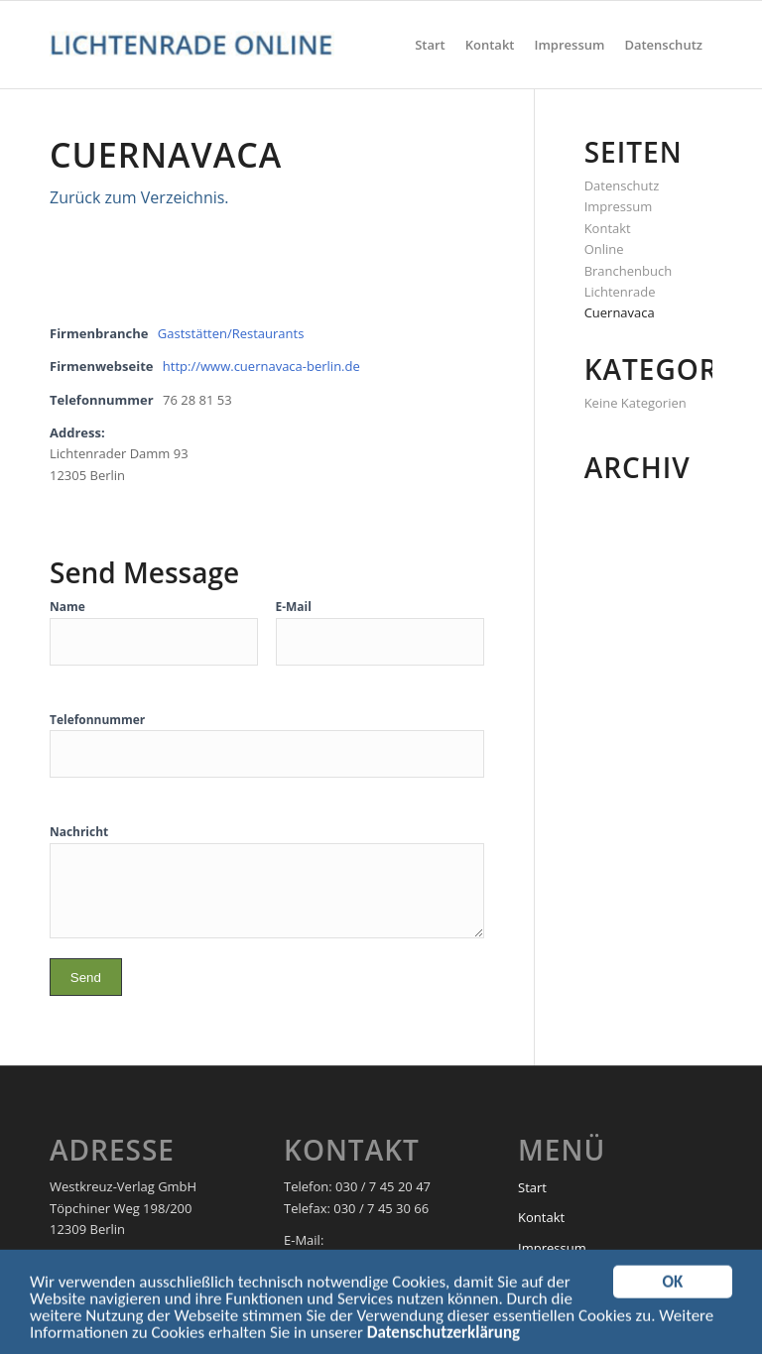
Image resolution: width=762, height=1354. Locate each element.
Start (532, 1187)
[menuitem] (430, 44)
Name (67, 606)
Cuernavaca (619, 312)
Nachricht (79, 831)
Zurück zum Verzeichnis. (139, 197)
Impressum (618, 206)
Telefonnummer (97, 719)
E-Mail (294, 606)
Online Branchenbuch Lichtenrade (628, 270)
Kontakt (607, 228)
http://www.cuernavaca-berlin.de (261, 366)
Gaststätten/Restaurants (231, 333)
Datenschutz (622, 185)
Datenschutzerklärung (443, 1336)
